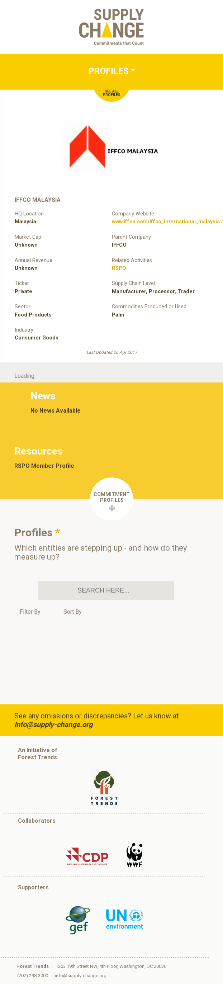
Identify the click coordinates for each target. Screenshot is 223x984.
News (43, 396)
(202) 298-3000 (32, 975)
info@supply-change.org (53, 724)
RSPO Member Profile (44, 466)
